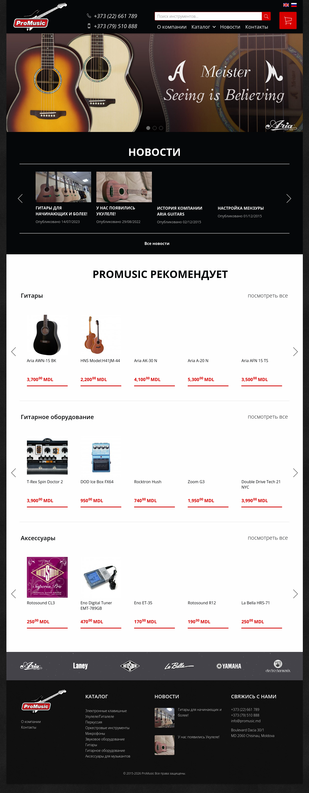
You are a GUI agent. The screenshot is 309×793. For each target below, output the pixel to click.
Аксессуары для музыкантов (107, 756)
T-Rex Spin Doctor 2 (45, 481)
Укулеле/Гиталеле (99, 716)
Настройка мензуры (241, 208)
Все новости (157, 243)
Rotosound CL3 (41, 603)
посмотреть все (268, 295)
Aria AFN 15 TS (254, 360)
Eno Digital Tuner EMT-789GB (96, 605)
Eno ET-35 (143, 603)
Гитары (91, 744)
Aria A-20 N (198, 360)
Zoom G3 (196, 481)
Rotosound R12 (202, 603)
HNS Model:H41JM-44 (100, 360)
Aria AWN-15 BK (41, 360)
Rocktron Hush (147, 481)
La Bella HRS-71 (255, 603)
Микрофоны (95, 733)
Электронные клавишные (106, 710)
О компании (171, 26)
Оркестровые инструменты (107, 727)
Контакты (256, 26)
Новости (230, 26)
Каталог (200, 26)
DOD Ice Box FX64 (97, 481)
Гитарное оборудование (105, 750)
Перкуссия (93, 722)
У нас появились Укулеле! (199, 737)
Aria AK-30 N (145, 360)
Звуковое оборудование (105, 739)
